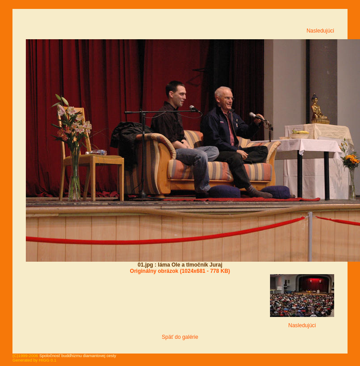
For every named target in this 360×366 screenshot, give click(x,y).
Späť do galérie (180, 337)
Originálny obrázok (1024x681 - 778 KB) (180, 271)
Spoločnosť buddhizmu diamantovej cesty (77, 356)
